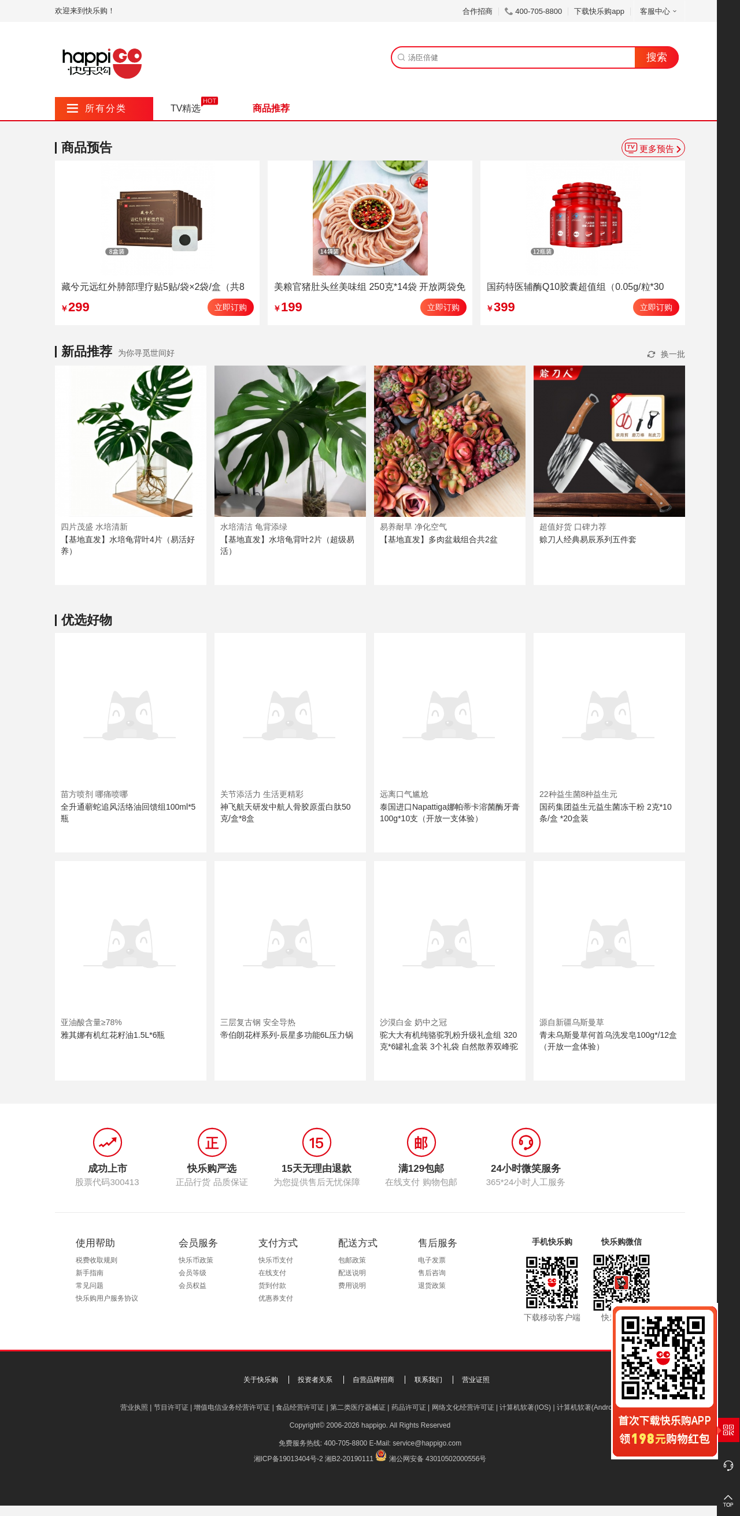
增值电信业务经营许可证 (232, 1407)
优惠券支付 (275, 1298)
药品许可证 (408, 1407)
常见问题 (89, 1286)
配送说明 (352, 1273)
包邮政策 (352, 1260)
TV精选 (186, 108)
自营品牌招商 (373, 1380)
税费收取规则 (96, 1260)
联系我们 (428, 1380)
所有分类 (97, 108)
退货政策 (432, 1286)
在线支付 (272, 1273)
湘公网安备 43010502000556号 (438, 1459)
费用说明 (352, 1286)
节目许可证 (171, 1407)
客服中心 (659, 11)
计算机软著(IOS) (525, 1407)
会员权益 (192, 1286)
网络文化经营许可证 (463, 1407)
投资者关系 (315, 1380)
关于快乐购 (260, 1380)
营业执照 (134, 1407)
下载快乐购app (599, 11)
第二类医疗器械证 (358, 1407)
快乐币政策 (196, 1260)
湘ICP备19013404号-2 (288, 1459)
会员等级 (192, 1273)
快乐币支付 (275, 1260)
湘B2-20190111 (349, 1459)
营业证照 (476, 1380)
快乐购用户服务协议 (107, 1298)
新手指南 (89, 1273)
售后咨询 (432, 1273)
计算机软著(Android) (588, 1407)
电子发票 (432, 1260)
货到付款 (272, 1286)
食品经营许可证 (300, 1407)
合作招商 (477, 11)
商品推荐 (271, 108)
